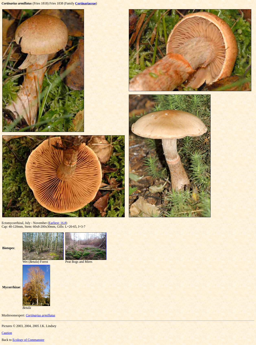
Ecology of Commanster (28, 340)
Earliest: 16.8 (57, 223)
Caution (7, 333)
